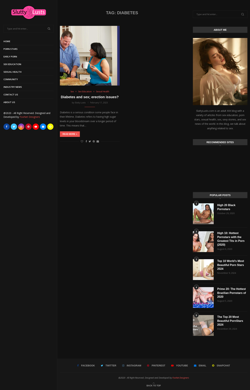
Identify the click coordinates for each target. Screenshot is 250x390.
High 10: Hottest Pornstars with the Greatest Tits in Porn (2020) (230, 239)
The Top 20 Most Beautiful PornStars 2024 (230, 320)
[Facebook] (6, 127)
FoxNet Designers (30, 116)
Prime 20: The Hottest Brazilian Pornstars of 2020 (231, 292)
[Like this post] (82, 141)
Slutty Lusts (80, 102)
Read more (69, 134)
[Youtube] (36, 127)
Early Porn (10, 56)
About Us (9, 102)
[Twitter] (14, 127)
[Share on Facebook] (86, 141)
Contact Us (10, 94)
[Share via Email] (98, 141)
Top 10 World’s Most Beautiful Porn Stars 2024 (230, 265)
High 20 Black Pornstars (226, 207)
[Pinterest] (28, 127)
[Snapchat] (50, 127)
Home (6, 41)
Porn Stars (10, 48)
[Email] (43, 127)
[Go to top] (154, 385)
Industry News (12, 86)
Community (10, 79)
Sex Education (12, 64)
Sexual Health (12, 71)
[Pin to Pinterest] (94, 141)
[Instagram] (21, 127)
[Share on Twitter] (90, 141)
